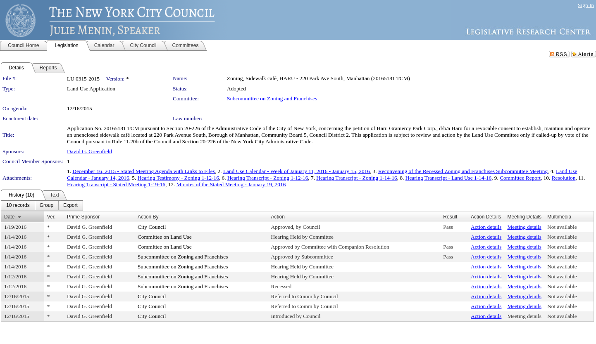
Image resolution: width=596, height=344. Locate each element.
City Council (152, 227)
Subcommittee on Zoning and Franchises (272, 98)
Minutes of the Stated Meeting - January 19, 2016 (231, 184)
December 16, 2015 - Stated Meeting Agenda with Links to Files (143, 171)
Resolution (564, 178)
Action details (486, 227)
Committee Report (520, 178)
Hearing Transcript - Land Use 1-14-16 (448, 178)
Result (450, 217)
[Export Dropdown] (70, 206)
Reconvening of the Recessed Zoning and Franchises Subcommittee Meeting (463, 171)
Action (278, 217)
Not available (562, 227)
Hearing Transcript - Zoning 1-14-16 (356, 178)
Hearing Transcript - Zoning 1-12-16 (267, 178)
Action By (148, 217)
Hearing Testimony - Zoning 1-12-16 (178, 178)
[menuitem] (18, 206)
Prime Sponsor (83, 217)
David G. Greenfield (89, 151)
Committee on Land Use (165, 237)
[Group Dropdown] (46, 206)
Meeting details (524, 227)
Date (9, 217)
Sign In (586, 5)
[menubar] (42, 205)
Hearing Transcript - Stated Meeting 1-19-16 (116, 184)
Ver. (51, 217)
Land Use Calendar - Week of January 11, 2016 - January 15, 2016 (296, 171)
